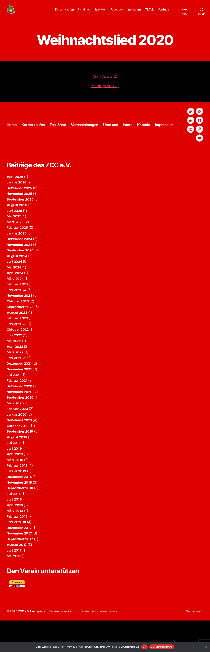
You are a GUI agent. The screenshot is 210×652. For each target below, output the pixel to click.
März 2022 (15, 384)
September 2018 (20, 519)
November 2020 (20, 423)
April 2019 (15, 485)
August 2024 (17, 287)
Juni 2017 (15, 582)
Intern (138, 142)
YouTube (163, 12)
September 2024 (21, 282)
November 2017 (20, 565)
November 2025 (20, 225)
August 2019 (17, 469)
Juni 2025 (15, 242)
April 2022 (15, 378)
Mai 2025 (14, 248)
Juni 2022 (15, 367)
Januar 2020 (17, 446)
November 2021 (20, 401)
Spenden (100, 12)
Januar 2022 (17, 389)
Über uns (120, 142)
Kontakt (156, 142)
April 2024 (15, 304)
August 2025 (17, 236)
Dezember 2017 (20, 559)
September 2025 (20, 231)
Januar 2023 (17, 355)
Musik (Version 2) (105, 91)
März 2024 (15, 310)
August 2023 (17, 344)
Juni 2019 (15, 480)
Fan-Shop (84, 12)
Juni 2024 (15, 293)
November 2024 (20, 276)
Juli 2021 (14, 406)
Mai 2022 (14, 372)
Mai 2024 (14, 299)
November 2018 (20, 514)
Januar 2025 (17, 265)
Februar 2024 (18, 316)
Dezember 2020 (20, 418)
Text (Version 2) (105, 81)
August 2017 (17, 576)
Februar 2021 (18, 412)
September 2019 (20, 463)
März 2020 (15, 435)
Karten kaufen (64, 12)
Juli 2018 (14, 525)
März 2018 (15, 542)
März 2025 (15, 253)
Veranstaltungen (91, 142)
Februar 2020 (18, 440)
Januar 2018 (17, 553)
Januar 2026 (17, 214)
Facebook (117, 12)
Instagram (134, 12)
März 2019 (15, 491)
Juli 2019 (14, 474)
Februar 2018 (18, 548)
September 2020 (21, 429)
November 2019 (20, 451)
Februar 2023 (18, 350)
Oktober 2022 (18, 361)
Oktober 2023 (18, 333)
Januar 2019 (17, 503)
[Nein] (206, 647)
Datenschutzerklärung (161, 647)
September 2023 (20, 338)
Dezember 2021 (20, 395)
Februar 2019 (18, 497)
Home (12, 142)
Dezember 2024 (20, 270)
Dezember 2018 (20, 508)
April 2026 (15, 208)
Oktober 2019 (18, 457)
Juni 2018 (15, 531)
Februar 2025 (18, 259)
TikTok (149, 12)
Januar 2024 (17, 321)
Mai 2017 (14, 587)
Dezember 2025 (20, 219)
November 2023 (20, 327)
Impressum (178, 142)
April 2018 (15, 536)
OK (144, 647)
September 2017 (20, 570)
